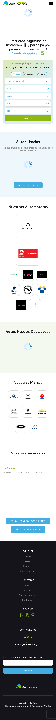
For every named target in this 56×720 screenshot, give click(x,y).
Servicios (27, 590)
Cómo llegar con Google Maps (28, 521)
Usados (28, 74)
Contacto (27, 600)
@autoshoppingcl (25, 53)
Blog (26, 585)
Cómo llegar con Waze (28, 529)
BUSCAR (28, 118)
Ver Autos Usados (28, 185)
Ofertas (27, 556)
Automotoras (27, 571)
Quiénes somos (27, 595)
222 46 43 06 (26, 638)
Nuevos (41, 74)
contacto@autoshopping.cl (26, 644)
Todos (16, 74)
